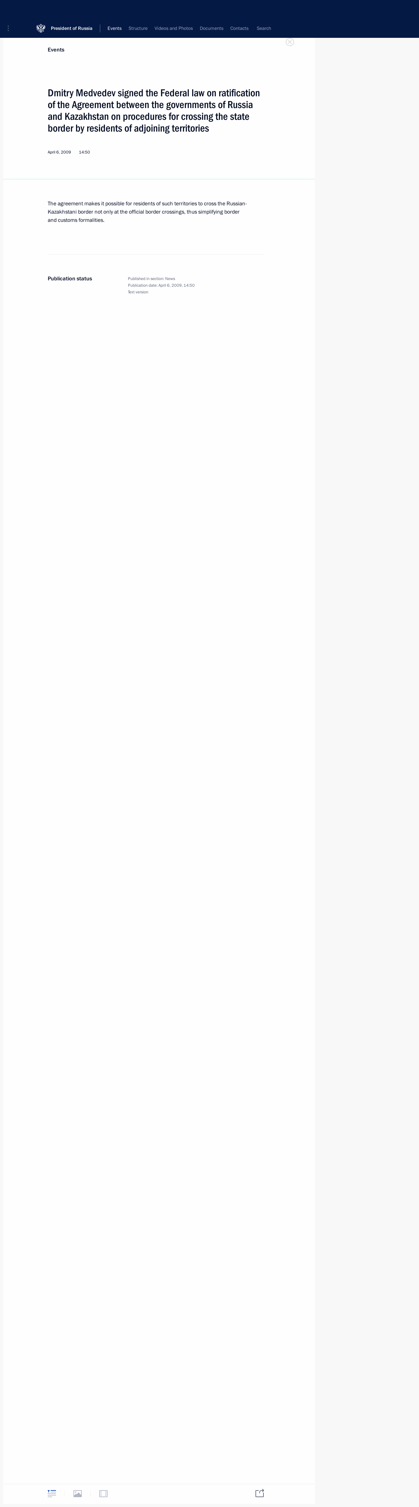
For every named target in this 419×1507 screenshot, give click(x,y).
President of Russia (72, 9)
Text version (138, 292)
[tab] (52, 1493)
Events (56, 49)
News (170, 279)
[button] (10, 9)
